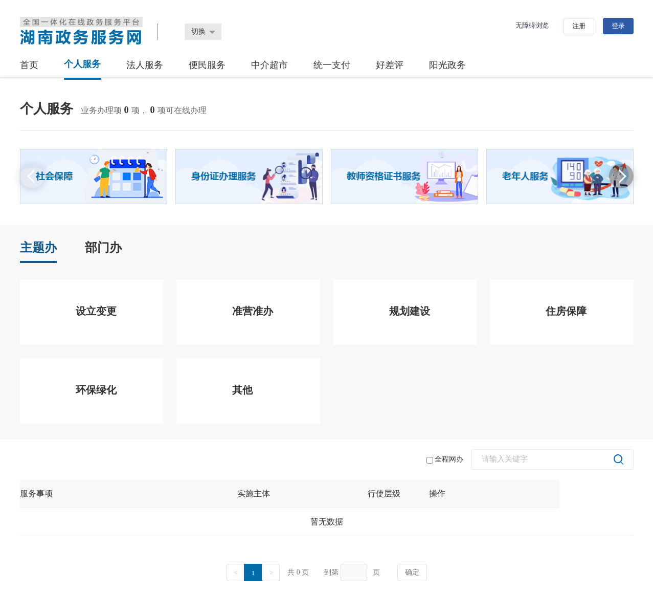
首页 (29, 65)
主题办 (38, 247)
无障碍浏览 (532, 25)
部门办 (103, 247)
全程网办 (444, 459)
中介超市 (269, 65)
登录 (618, 26)
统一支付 (331, 65)
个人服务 (82, 64)
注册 (579, 26)
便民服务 (207, 65)
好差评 (389, 65)
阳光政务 (447, 65)
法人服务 (144, 65)
